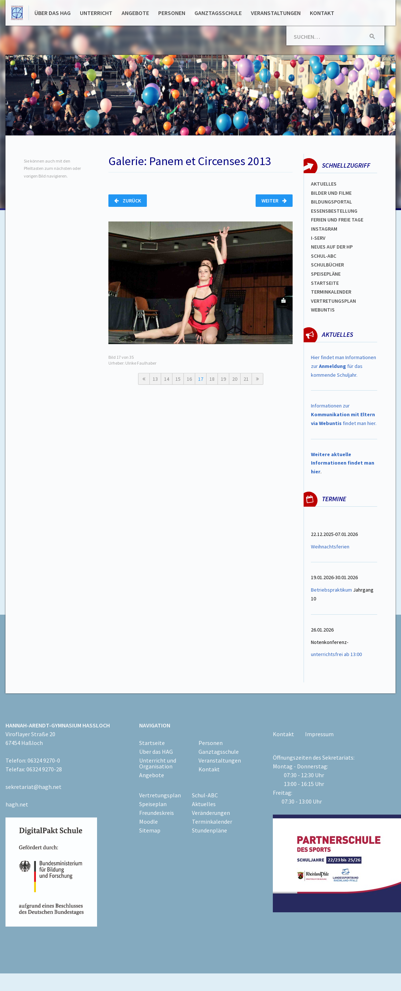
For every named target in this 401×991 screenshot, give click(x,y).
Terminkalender (331, 291)
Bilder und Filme (331, 193)
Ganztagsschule (218, 12)
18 (212, 379)
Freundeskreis (156, 812)
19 (223, 379)
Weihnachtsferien (330, 546)
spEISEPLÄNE (326, 274)
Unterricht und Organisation (157, 763)
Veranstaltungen (276, 12)
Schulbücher (327, 264)
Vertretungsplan (333, 301)
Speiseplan (153, 804)
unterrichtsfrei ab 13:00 (336, 654)
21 (246, 379)
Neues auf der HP (332, 246)
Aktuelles (324, 183)
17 (200, 379)
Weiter (274, 200)
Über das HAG (52, 12)
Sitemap (149, 830)
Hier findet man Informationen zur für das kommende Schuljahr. (343, 366)
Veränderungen (211, 812)
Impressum (319, 734)
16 (189, 379)
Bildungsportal (331, 201)
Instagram (324, 229)
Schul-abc (323, 256)
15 (178, 379)
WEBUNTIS (323, 309)
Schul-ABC (205, 795)
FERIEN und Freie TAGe (337, 219)
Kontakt (322, 12)
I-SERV (318, 238)
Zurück (127, 200)
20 (234, 379)
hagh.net (16, 804)
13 (155, 379)
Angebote (135, 12)
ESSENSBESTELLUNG (334, 211)
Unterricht (96, 12)
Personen (171, 12)
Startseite (325, 283)
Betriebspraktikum (331, 589)
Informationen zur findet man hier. (343, 414)
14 (166, 379)
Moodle (148, 821)
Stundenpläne (209, 830)
